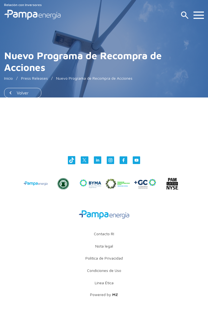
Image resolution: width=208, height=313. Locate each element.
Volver (23, 92)
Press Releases (34, 78)
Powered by (104, 294)
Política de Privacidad (104, 258)
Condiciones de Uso (104, 270)
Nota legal (104, 246)
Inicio (8, 78)
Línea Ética (104, 282)
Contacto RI (104, 233)
